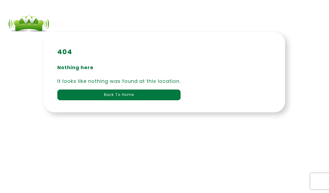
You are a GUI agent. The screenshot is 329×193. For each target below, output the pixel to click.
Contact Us (206, 24)
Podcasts (168, 24)
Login (239, 24)
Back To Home (119, 94)
